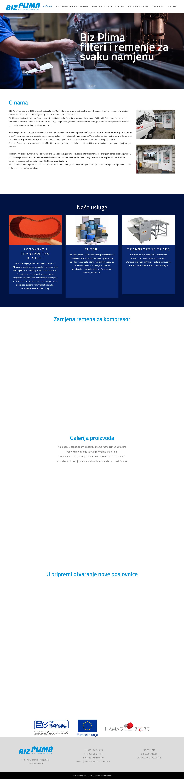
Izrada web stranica (103, 775)
